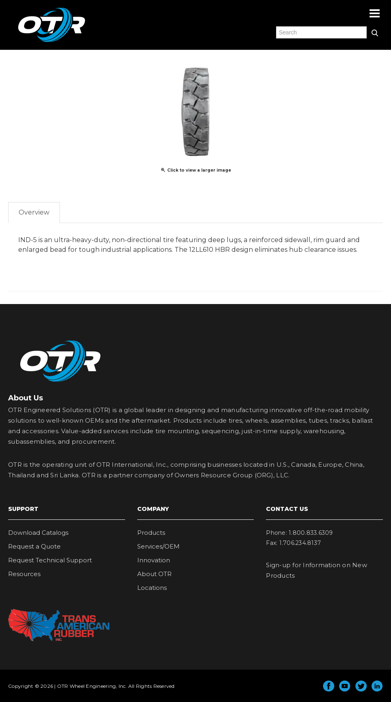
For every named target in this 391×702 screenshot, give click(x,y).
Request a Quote (34, 546)
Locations (152, 587)
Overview (34, 212)
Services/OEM (158, 546)
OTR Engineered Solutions (51, 41)
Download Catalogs (38, 532)
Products (151, 532)
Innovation (153, 560)
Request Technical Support (50, 560)
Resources (24, 574)
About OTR (154, 574)
